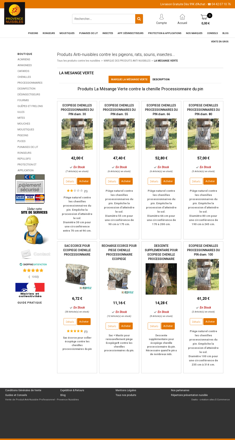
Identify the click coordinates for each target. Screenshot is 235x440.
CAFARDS (23, 71)
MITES (21, 117)
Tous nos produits (126, 395)
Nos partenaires (180, 390)
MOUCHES (24, 123)
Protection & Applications (164, 33)
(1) (86, 191)
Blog (225, 33)
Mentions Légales (126, 390)
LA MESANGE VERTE (166, 60)
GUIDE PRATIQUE (30, 302)
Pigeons (33, 33)
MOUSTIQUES (26, 129)
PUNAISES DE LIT (28, 147)
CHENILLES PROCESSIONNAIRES (30, 79)
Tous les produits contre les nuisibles (78, 60)
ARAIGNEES (25, 65)
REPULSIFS (24, 158)
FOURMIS (23, 100)
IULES (21, 111)
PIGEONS (23, 135)
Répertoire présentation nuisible (189, 395)
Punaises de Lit (88, 33)
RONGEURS (24, 152)
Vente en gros (220, 41)
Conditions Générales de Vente (23, 390)
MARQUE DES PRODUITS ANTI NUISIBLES (127, 60)
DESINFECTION (26, 88)
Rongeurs (49, 33)
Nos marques (194, 33)
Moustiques (67, 33)
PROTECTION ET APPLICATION (27, 167)
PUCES (22, 141)
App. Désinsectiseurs (131, 33)
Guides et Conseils (16, 395)
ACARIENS (24, 59)
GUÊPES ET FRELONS (30, 106)
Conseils (212, 33)
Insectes (107, 33)
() (34, 276)
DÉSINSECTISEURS (29, 94)
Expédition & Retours (72, 390)
